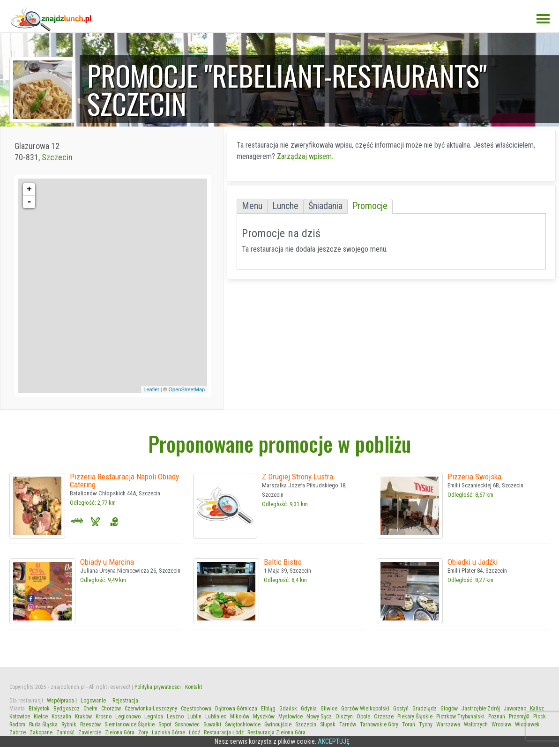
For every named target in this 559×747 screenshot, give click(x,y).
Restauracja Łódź (224, 732)
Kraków (83, 716)
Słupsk (327, 724)
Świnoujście (277, 724)
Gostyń (401, 708)
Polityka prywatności (157, 687)
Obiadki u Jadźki (472, 562)
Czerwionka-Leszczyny (151, 708)
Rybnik (68, 724)
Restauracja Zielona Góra (276, 732)
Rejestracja (125, 700)
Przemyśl (519, 716)
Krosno (104, 716)
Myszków (264, 716)
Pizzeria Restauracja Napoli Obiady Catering (124, 480)
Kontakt (193, 687)
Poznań (496, 716)
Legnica (153, 716)
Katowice (19, 716)
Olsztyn (344, 716)
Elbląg (268, 708)
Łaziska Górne (168, 732)
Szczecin (57, 157)
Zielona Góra (119, 732)
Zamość (65, 732)
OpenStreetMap (187, 389)
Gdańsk (288, 708)
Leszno (175, 716)
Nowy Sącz (319, 716)
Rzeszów (90, 724)
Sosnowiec (187, 724)
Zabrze (17, 732)
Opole (363, 716)
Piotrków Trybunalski (460, 716)
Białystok (39, 708)
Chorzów (111, 708)
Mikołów (239, 716)
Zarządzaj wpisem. (305, 156)
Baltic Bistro (283, 562)
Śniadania (325, 206)
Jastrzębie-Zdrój (481, 708)
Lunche (285, 206)
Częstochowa (196, 708)
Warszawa (448, 724)
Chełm (90, 708)
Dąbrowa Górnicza (236, 708)
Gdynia (309, 708)
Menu (252, 206)
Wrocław (501, 724)
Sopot (164, 724)
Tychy (425, 724)
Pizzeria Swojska (474, 476)
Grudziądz (424, 708)
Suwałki (212, 724)
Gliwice (328, 708)
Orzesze (384, 716)
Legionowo (128, 716)
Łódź (194, 732)
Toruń (408, 724)
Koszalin (61, 716)
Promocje (370, 206)
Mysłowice (290, 716)
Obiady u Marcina (107, 562)
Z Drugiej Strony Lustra (297, 476)
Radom (17, 724)
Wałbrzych (476, 724)
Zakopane (41, 732)
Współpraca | (62, 700)
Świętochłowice (243, 724)
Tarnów (347, 724)
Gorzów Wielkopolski (365, 708)
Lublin (194, 716)
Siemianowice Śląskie (129, 724)
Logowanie (93, 700)
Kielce (41, 716)
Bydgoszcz (66, 708)
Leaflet (151, 389)
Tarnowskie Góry (379, 724)
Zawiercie (89, 732)
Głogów (449, 708)
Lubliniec (215, 716)
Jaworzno (515, 708)
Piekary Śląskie (414, 716)
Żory (143, 732)
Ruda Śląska (43, 724)
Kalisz (537, 708)
